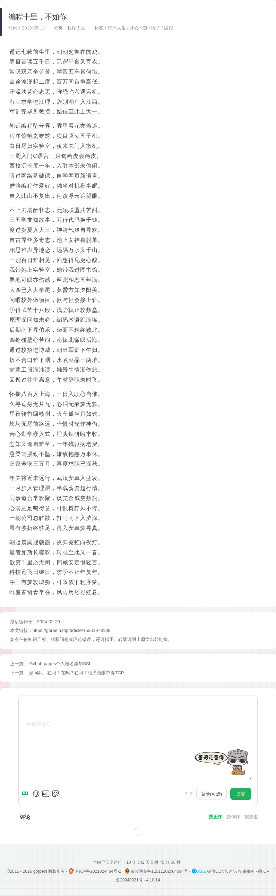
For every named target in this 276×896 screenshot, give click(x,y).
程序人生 (76, 28)
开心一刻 (139, 28)
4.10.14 (153, 880)
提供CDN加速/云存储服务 (223, 871)
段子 (155, 28)
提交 (240, 793)
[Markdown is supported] (26, 793)
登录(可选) (211, 793)
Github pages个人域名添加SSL (60, 663)
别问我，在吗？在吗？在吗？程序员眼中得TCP (76, 672)
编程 (168, 28)
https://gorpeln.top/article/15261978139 (72, 630)
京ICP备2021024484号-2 (95, 871)
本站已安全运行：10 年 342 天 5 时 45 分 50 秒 (138, 862)
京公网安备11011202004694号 (157, 871)
